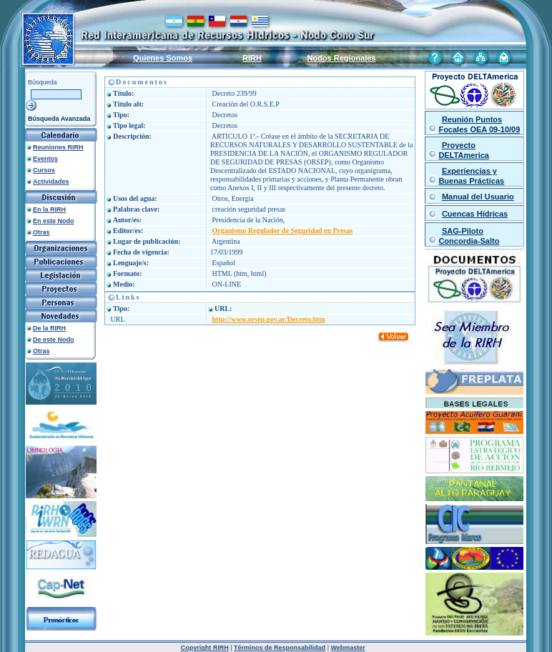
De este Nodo (53, 339)
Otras (41, 232)
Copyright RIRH (205, 647)
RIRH (252, 58)
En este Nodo (53, 220)
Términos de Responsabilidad (279, 647)
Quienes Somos (162, 58)
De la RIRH (49, 328)
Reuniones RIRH (58, 147)
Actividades (51, 181)
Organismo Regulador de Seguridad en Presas (282, 230)
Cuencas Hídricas (475, 213)
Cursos (44, 170)
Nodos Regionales (341, 58)
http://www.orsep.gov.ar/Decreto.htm (268, 319)
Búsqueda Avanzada (59, 118)
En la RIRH (49, 209)
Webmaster (347, 647)
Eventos (45, 158)
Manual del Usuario (478, 196)
